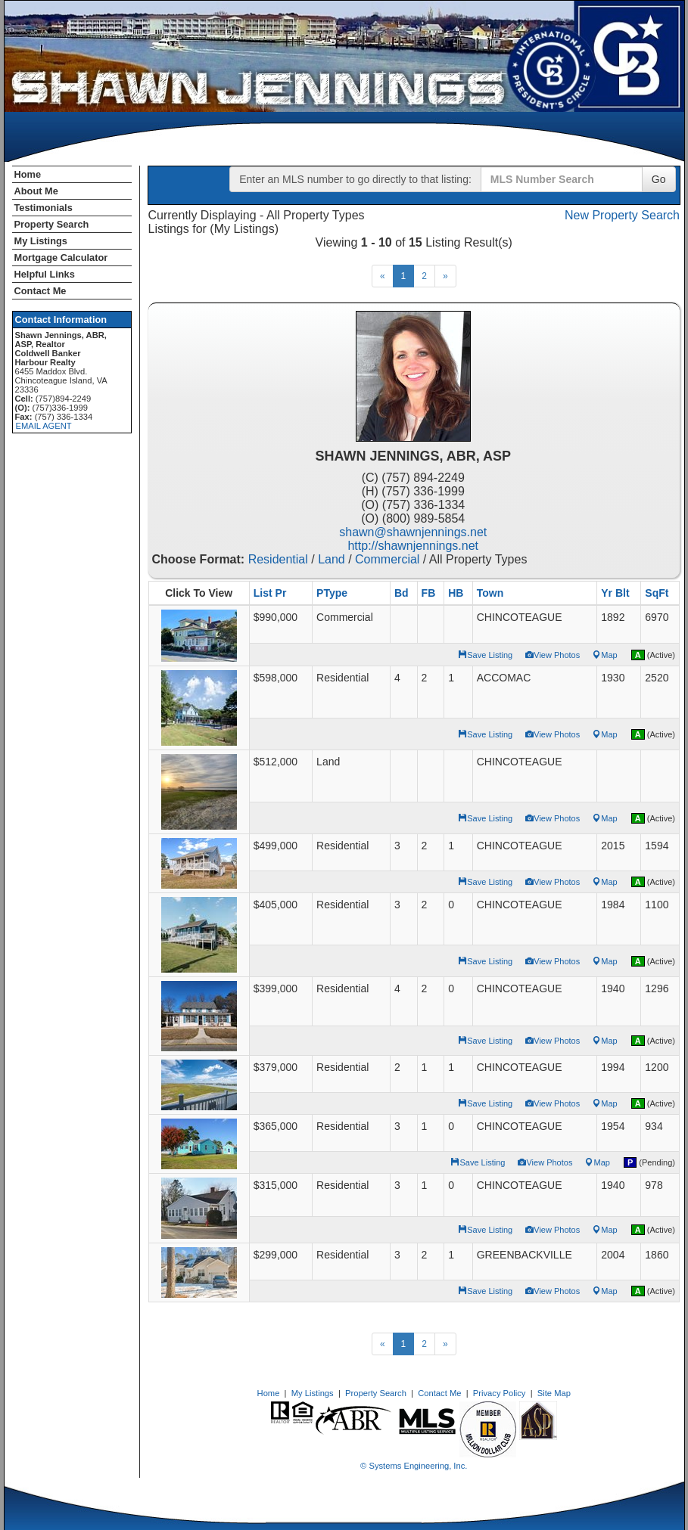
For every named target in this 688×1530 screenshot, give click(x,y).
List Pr (270, 593)
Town (490, 593)
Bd (401, 593)
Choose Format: (198, 559)
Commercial (387, 559)
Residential (278, 559)
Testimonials (43, 207)
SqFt (656, 593)
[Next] (445, 276)
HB (455, 593)
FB (429, 593)
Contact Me (40, 290)
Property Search (51, 224)
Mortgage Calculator (61, 257)
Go (659, 179)
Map (605, 654)
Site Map (554, 1393)
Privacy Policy (499, 1393)
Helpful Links (44, 274)
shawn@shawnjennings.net (413, 532)
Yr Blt (615, 593)
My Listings (40, 241)
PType (331, 593)
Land (331, 559)
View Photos (552, 654)
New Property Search (622, 215)
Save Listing (485, 654)
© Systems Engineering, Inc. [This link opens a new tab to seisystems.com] (413, 1465)
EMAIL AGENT (44, 425)
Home (28, 174)
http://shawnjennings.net (412, 545)
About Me (36, 191)
